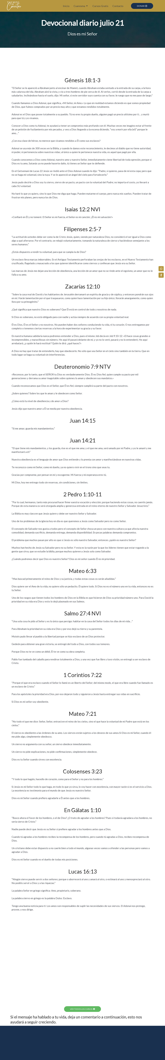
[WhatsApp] (161, 267)
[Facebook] (161, 274)
